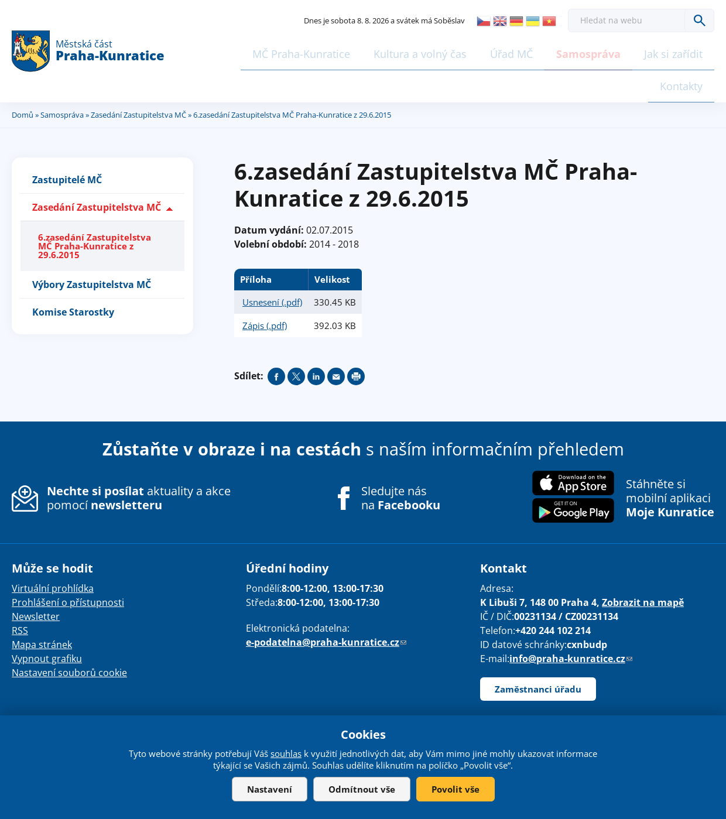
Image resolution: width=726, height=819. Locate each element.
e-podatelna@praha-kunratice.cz (326, 605)
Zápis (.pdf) (264, 288)
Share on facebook (276, 339)
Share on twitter (296, 339)
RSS (20, 593)
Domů (22, 78)
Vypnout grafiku (47, 621)
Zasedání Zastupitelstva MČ (138, 78)
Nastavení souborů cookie (69, 635)
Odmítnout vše (361, 789)
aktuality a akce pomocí (139, 461)
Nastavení (269, 789)
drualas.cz (425, 703)
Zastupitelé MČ (67, 142)
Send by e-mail (336, 339)
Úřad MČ (453, 50)
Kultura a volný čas (365, 50)
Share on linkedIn (316, 339)
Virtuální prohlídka (53, 551)
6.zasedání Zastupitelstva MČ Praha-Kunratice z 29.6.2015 (94, 209)
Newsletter (36, 579)
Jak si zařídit (606, 50)
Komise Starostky (73, 275)
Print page (356, 339)
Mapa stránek (42, 607)
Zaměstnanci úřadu (538, 652)
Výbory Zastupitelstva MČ (91, 247)
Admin (465, 703)
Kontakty (681, 50)
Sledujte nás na (400, 461)
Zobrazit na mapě (643, 565)
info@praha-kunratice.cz (570, 621)
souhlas (286, 753)
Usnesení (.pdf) (272, 265)
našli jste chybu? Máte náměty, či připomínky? (157, 703)
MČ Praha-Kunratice (249, 50)
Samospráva (525, 50)
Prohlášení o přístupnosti (68, 565)
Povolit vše (456, 789)
